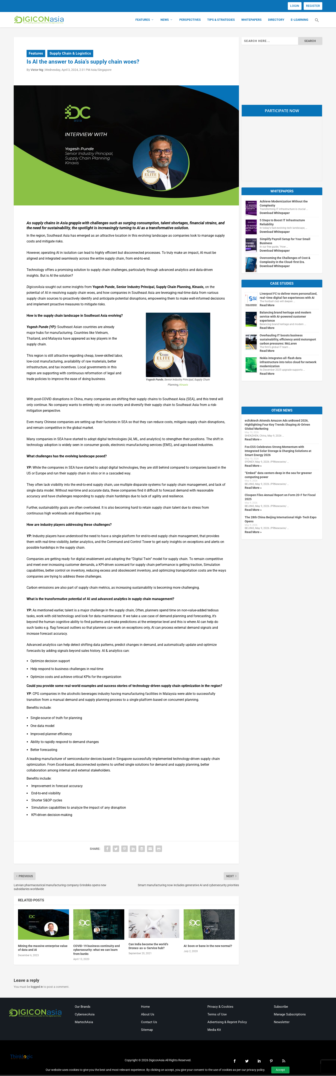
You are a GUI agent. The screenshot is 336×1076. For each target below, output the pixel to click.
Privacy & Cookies (220, 1007)
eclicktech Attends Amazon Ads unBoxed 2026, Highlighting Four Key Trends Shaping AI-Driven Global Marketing (277, 425)
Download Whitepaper (275, 213)
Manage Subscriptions (290, 1015)
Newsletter (282, 1023)
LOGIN (294, 5)
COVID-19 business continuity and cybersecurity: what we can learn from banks (96, 950)
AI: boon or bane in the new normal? (208, 946)
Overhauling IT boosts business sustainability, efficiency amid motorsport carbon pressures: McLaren (288, 340)
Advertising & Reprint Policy (227, 1023)
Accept (280, 1070)
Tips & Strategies (221, 20)
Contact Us (149, 1023)
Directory (276, 20)
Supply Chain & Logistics (70, 54)
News (164, 20)
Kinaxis (183, 385)
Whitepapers (251, 20)
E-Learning (299, 20)
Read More (267, 306)
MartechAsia (84, 1023)
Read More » (253, 440)
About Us (147, 1015)
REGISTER (313, 5)
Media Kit (214, 1031)
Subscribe (281, 1007)
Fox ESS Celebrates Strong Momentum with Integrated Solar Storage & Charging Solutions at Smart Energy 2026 (278, 452)
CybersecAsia (84, 1015)
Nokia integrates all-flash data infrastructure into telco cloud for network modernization (288, 363)
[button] (317, 23)
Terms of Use (217, 1015)
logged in (37, 987)
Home (145, 1007)
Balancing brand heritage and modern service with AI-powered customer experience (285, 317)
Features (142, 20)
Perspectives (190, 20)
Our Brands (82, 1007)
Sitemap (147, 1031)
